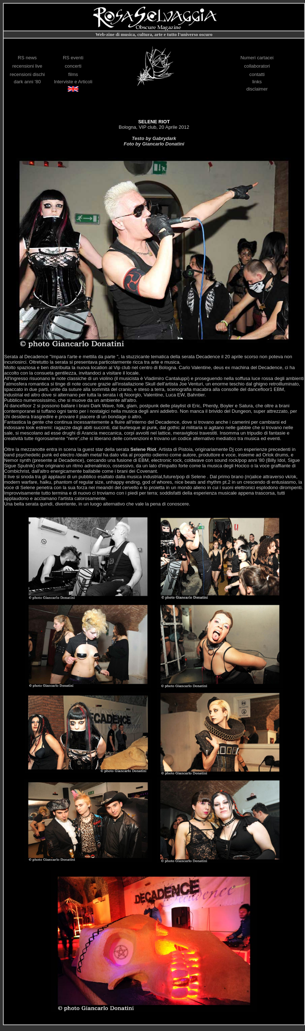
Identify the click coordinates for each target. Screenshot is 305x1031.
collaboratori (257, 66)
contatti (257, 74)
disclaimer (257, 89)
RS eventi (73, 57)
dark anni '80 (27, 81)
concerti (73, 66)
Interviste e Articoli (73, 81)
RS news (27, 57)
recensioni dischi (27, 74)
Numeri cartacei (257, 57)
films (73, 74)
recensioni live (27, 66)
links (257, 81)
